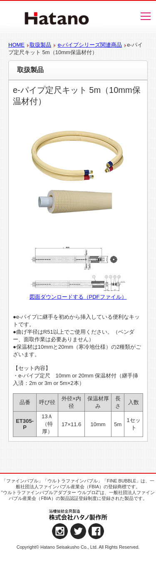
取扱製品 (40, 45)
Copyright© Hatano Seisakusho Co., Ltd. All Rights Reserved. (78, 547)
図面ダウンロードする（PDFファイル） (78, 297)
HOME (16, 45)
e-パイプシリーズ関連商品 (90, 45)
